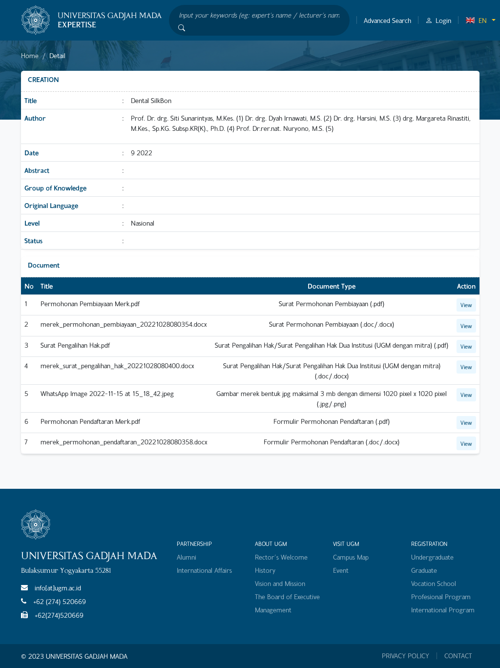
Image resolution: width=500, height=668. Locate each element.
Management (273, 609)
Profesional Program (441, 596)
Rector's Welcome (281, 557)
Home (30, 55)
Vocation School (433, 583)
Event (341, 570)
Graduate (424, 570)
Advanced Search (387, 20)
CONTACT (458, 655)
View (466, 304)
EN (476, 20)
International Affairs (204, 570)
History (265, 570)
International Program (443, 609)
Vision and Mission (280, 583)
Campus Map (351, 557)
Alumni (186, 557)
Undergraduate (432, 557)
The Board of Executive (287, 596)
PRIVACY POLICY (405, 655)
